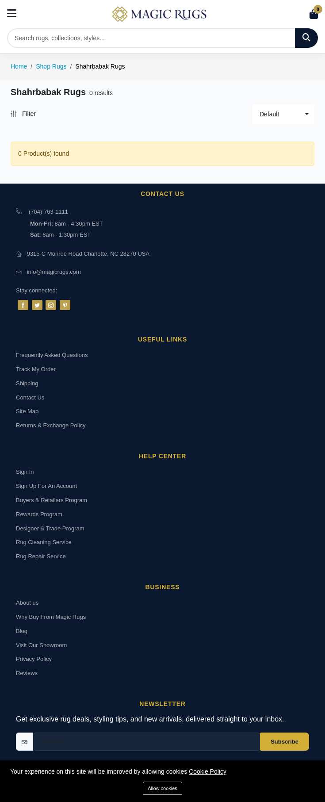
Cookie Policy (207, 771)
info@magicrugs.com (54, 272)
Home (19, 66)
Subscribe (284, 741)
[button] (283, 114)
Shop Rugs (51, 66)
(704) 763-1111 (48, 211)
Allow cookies (162, 788)
